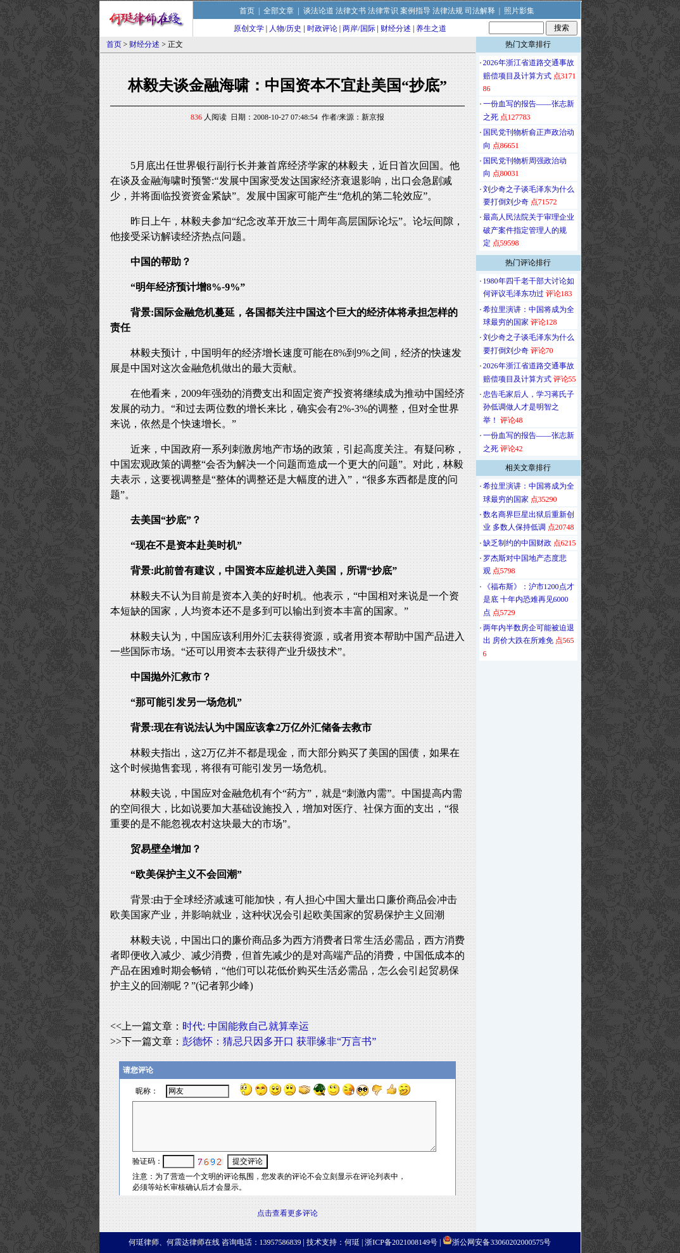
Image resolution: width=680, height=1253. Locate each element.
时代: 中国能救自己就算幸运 (245, 1026)
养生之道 (431, 28)
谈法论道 (318, 10)
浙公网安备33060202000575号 (501, 1242)
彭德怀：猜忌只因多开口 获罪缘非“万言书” (279, 1041)
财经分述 (396, 28)
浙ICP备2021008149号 (401, 1242)
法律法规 (447, 10)
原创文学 (249, 28)
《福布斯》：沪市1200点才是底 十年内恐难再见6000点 (528, 599)
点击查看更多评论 (287, 1213)
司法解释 (480, 10)
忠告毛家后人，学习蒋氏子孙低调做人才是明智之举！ (528, 407)
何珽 (352, 1242)
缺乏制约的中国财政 (517, 543)
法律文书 (351, 10)
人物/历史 (285, 28)
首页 (247, 10)
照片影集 (519, 10)
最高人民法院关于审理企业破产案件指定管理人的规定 (528, 230)
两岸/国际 (359, 28)
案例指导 (415, 10)
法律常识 (383, 10)
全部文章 (278, 10)
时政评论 (322, 28)
